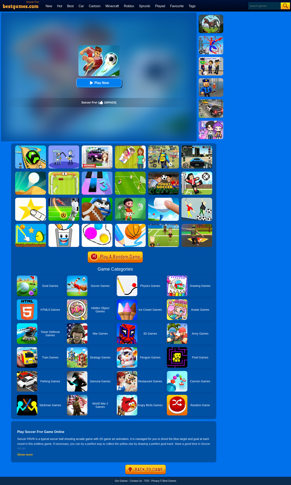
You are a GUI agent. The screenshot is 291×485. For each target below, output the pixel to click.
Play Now (99, 82)
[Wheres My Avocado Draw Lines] (30, 225)
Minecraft (112, 6)
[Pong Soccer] (63, 173)
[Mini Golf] (163, 199)
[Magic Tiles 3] (97, 173)
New (49, 6)
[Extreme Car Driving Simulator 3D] (196, 146)
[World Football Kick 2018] (163, 225)
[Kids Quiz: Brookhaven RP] (97, 146)
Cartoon (95, 6)
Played (160, 6)
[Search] (264, 5)
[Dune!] (30, 173)
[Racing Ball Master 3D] (30, 146)
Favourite (177, 6)
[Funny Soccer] (163, 173)
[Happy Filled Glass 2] (63, 225)
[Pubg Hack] (163, 146)
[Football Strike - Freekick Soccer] (63, 199)
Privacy (155, 480)
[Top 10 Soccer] (130, 173)
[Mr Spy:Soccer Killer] (130, 199)
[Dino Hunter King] (211, 16)
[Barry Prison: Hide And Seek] (211, 79)
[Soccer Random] (196, 173)
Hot (59, 6)
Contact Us (136, 480)
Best (70, 6)
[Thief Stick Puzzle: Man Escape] (63, 146)
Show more (25, 454)
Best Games (169, 480)
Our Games (121, 480)
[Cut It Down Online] (30, 199)
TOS (146, 480)
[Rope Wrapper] (97, 225)
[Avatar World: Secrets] (211, 122)
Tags (192, 6)
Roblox (129, 6)
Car (81, 6)
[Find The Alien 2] (211, 58)
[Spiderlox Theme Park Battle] (211, 37)
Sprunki (144, 6)
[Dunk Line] (130, 225)
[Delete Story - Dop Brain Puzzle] (130, 146)
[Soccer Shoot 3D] (196, 225)
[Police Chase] (211, 100)
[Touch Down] (97, 199)
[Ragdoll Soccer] (196, 199)
